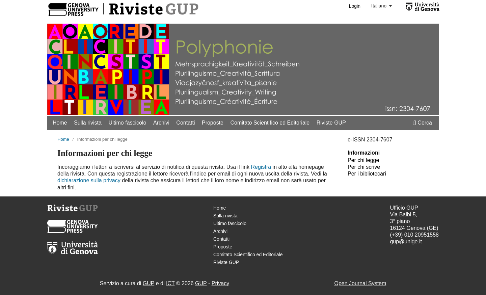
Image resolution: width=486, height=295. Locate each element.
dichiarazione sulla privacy (88, 180)
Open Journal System (360, 283)
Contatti (185, 123)
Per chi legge (363, 160)
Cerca (422, 123)
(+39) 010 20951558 (414, 235)
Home (60, 123)
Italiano (379, 5)
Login (354, 6)
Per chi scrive (364, 167)
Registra (261, 167)
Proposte (212, 123)
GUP (148, 283)
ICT (170, 283)
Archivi (161, 123)
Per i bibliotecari (367, 174)
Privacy (220, 283)
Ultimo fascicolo (127, 123)
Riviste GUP (331, 123)
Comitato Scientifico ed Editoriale (269, 123)
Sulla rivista (88, 123)
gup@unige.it (406, 241)
